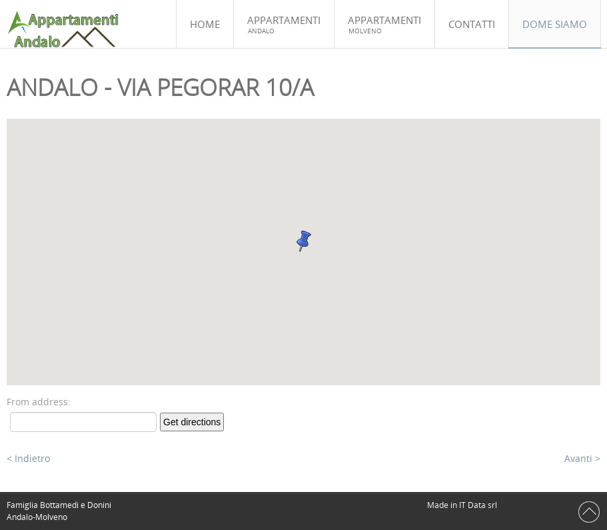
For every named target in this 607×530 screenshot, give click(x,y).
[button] (303, 241)
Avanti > (582, 458)
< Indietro (28, 458)
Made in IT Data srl (463, 505)
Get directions (192, 422)
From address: (39, 401)
